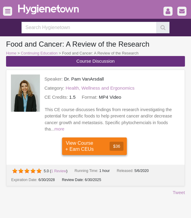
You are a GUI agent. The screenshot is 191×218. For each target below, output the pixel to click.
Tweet (179, 192)
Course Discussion (95, 61)
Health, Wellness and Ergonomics (100, 88)
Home (11, 53)
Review (58, 171)
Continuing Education (39, 53)
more (59, 129)
